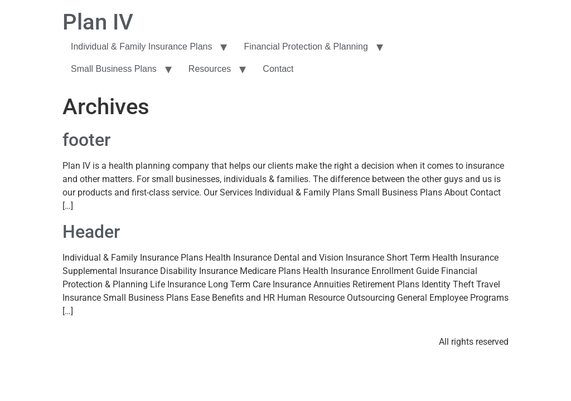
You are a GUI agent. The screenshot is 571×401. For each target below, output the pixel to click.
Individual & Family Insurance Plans (141, 46)
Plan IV (97, 22)
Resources (209, 69)
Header (91, 231)
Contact (278, 69)
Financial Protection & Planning (305, 46)
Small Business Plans (114, 69)
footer (86, 139)
